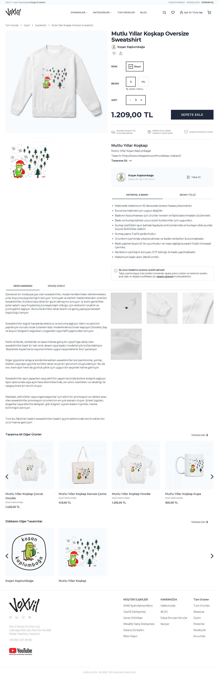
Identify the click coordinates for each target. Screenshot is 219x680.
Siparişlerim (193, 2)
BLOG (143, 12)
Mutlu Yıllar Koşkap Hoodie (131, 494)
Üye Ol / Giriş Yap (191, 12)
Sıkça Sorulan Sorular (174, 617)
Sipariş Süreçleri (133, 630)
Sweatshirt (40, 25)
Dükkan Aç (208, 2)
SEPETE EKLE (192, 115)
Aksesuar (199, 611)
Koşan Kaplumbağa (141, 175)
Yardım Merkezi (177, 2)
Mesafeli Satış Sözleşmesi (139, 624)
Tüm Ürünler (12, 25)
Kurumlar (199, 636)
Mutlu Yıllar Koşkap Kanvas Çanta (82, 494)
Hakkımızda (168, 605)
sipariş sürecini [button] (165, 276)
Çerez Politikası (133, 617)
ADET (114, 100)
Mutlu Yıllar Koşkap (72, 581)
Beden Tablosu (134, 89)
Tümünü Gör (200, 435)
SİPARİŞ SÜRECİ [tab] (56, 286)
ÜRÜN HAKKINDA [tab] (22, 286)
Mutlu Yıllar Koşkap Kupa (183, 494)
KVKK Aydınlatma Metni (138, 605)
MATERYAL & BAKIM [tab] (137, 194)
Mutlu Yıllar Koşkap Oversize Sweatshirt (72, 25)
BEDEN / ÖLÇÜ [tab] (188, 194)
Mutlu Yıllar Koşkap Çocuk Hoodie (24, 496)
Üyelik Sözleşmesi (134, 611)
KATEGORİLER (102, 12)
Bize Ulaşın (130, 636)
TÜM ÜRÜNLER (126, 12)
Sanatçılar (199, 630)
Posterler (199, 624)
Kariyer (165, 624)
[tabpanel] (162, 231)
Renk (114, 66)
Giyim (27, 25)
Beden (115, 83)
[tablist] (162, 195)
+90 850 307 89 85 (20, 640)
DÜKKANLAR (79, 12)
